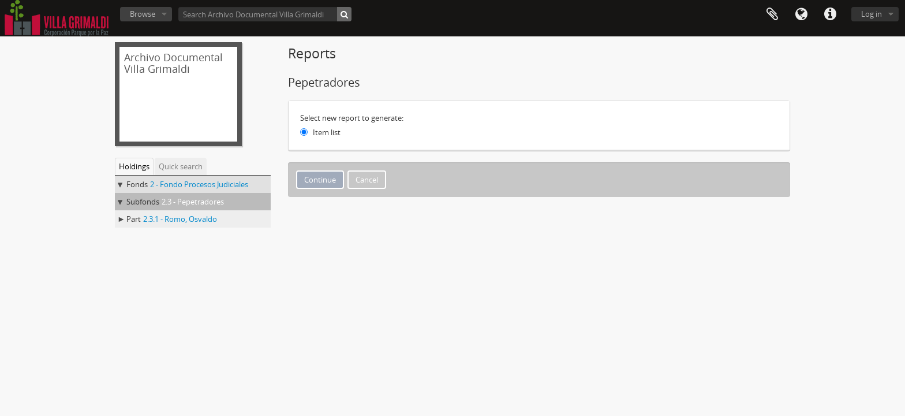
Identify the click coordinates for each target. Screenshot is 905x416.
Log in (871, 14)
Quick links (830, 14)
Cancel (367, 179)
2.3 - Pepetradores (193, 201)
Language (801, 14)
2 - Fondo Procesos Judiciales (199, 184)
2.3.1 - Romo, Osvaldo (180, 219)
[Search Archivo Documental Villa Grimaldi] (264, 14)
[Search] (344, 14)
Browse (142, 14)
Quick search (181, 166)
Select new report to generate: (351, 118)
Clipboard (772, 14)
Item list (327, 132)
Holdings (134, 166)
